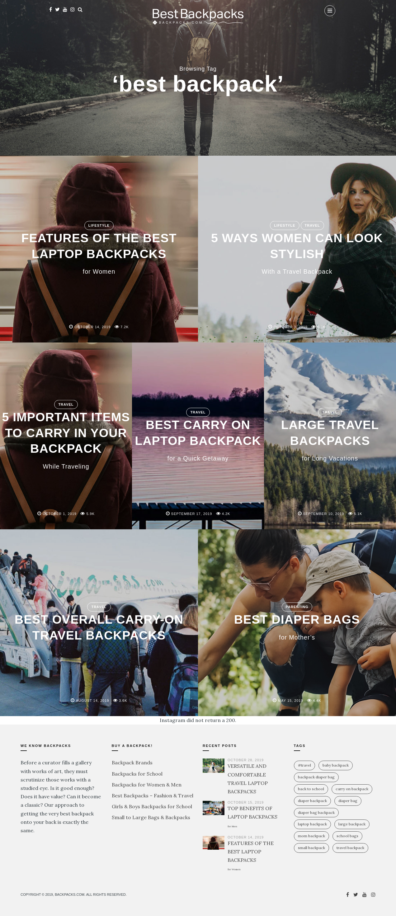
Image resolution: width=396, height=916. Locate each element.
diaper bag (347, 800)
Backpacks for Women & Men (147, 784)
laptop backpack (312, 824)
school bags (347, 835)
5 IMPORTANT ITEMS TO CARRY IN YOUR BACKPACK (66, 440)
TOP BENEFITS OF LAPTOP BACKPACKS (252, 816)
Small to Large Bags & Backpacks (151, 817)
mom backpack (311, 835)
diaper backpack (312, 800)
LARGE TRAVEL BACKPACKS (330, 439)
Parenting (297, 607)
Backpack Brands (132, 762)
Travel (312, 225)
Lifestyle (99, 225)
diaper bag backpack (316, 812)
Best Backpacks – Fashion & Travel (152, 795)
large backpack (351, 824)
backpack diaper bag (316, 777)
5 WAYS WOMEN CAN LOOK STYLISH (297, 252)
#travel (304, 765)
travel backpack (350, 847)
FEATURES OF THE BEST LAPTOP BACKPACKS (99, 252)
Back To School (311, 788)
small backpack (311, 847)
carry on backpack (352, 788)
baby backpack (336, 765)
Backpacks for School (137, 774)
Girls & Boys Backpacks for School (152, 806)
